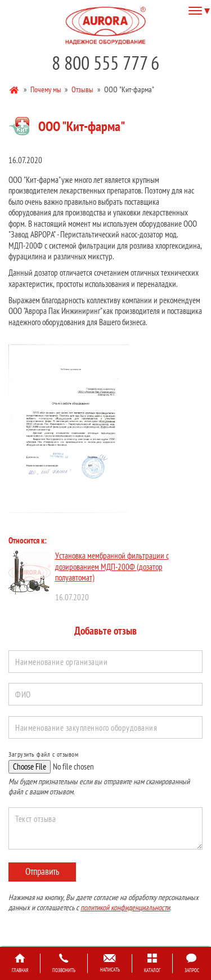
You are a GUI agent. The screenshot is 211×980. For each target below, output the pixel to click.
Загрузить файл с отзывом (43, 754)
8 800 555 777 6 (105, 63)
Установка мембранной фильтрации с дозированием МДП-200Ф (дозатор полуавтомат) (112, 566)
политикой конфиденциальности (125, 907)
